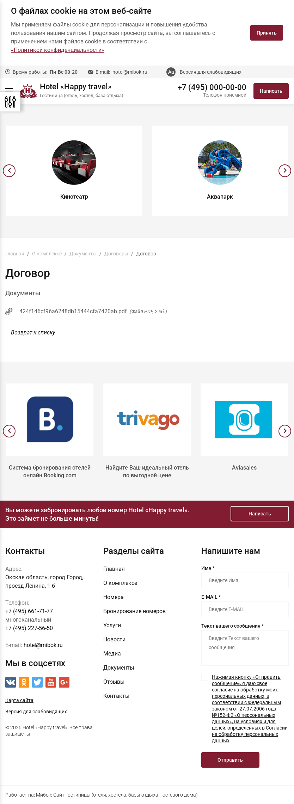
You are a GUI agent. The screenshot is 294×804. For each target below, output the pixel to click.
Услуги (112, 625)
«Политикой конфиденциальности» (57, 50)
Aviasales (244, 467)
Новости (114, 639)
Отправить (230, 760)
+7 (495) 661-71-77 (29, 611)
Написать (271, 91)
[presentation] (9, 170)
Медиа (112, 653)
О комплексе (120, 583)
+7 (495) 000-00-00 (212, 87)
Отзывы (113, 681)
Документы (118, 667)
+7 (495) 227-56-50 (29, 628)
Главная (114, 569)
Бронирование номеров (134, 611)
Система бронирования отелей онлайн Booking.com (50, 471)
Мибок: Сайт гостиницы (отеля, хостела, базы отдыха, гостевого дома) (117, 795)
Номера (113, 597)
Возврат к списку (33, 332)
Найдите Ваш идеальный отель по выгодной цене (147, 471)
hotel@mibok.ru (129, 72)
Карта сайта (19, 700)
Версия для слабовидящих (210, 72)
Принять (267, 33)
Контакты (116, 696)
